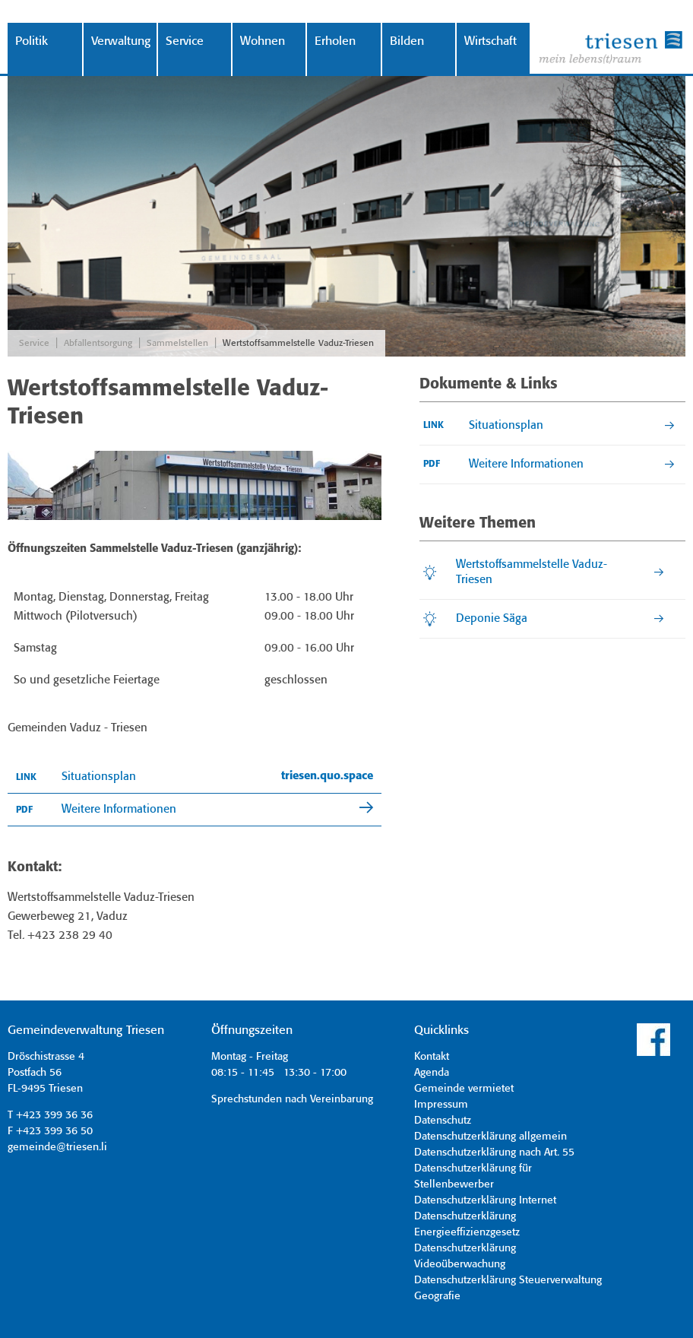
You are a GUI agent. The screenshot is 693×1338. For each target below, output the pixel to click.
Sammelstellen (177, 343)
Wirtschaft (490, 41)
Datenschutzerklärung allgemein (490, 1136)
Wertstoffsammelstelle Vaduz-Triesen (298, 343)
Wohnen (262, 41)
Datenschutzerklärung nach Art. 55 (494, 1152)
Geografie (437, 1296)
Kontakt (431, 1056)
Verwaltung (120, 41)
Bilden (407, 41)
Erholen (335, 41)
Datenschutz (442, 1120)
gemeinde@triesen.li (57, 1147)
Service (185, 41)
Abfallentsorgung (98, 343)
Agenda (431, 1072)
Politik (31, 41)
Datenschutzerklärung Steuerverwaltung (508, 1280)
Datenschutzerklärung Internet (485, 1200)
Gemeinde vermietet (464, 1088)
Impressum (441, 1104)
